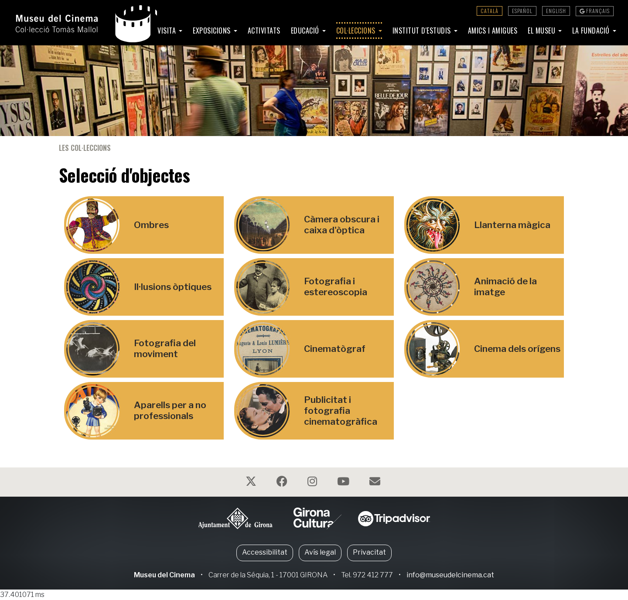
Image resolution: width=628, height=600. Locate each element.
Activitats (264, 30)
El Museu (542, 30)
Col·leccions (357, 30)
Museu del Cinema (164, 575)
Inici (140, 30)
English (556, 10)
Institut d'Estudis (422, 30)
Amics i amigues (493, 30)
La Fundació (591, 30)
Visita (167, 30)
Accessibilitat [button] (264, 552)
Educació (306, 30)
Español (522, 10)
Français (595, 10)
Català (489, 10)
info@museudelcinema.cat (450, 575)
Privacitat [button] (369, 552)
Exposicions (212, 30)
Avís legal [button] (320, 552)
